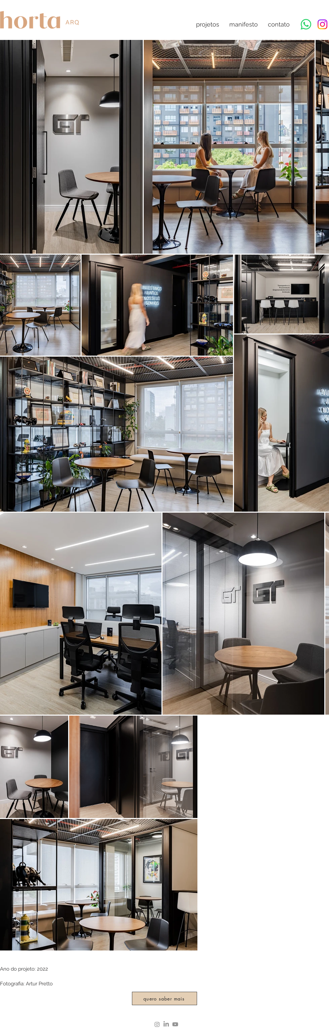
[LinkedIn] (166, 1024)
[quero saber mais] (164, 998)
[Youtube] (175, 1024)
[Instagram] (322, 24)
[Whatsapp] (306, 24)
